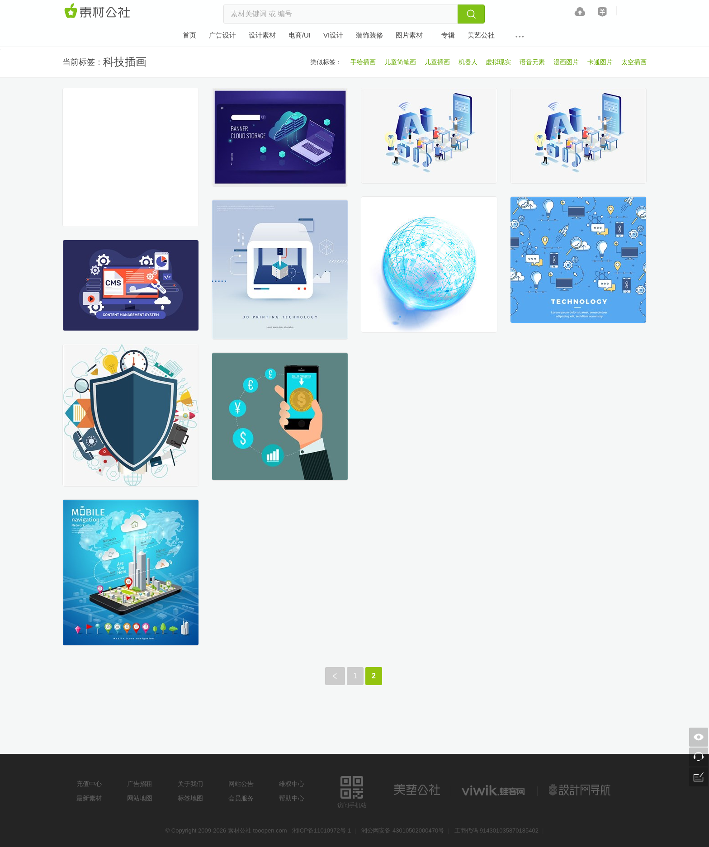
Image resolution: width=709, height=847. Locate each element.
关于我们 (190, 783)
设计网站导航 (580, 790)
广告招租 (139, 783)
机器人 (467, 62)
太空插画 (634, 62)
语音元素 (532, 62)
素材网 (98, 11)
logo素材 (494, 790)
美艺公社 (417, 790)
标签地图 (190, 798)
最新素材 (89, 798)
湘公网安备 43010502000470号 (402, 830)
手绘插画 (363, 62)
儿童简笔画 (400, 62)
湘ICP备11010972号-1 (321, 830)
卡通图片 (600, 62)
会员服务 (241, 798)
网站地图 (139, 798)
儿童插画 (437, 62)
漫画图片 (566, 62)
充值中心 (89, 783)
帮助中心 (291, 798)
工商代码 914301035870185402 (496, 830)
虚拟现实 (498, 62)
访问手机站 (352, 791)
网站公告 (241, 783)
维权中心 (291, 783)
